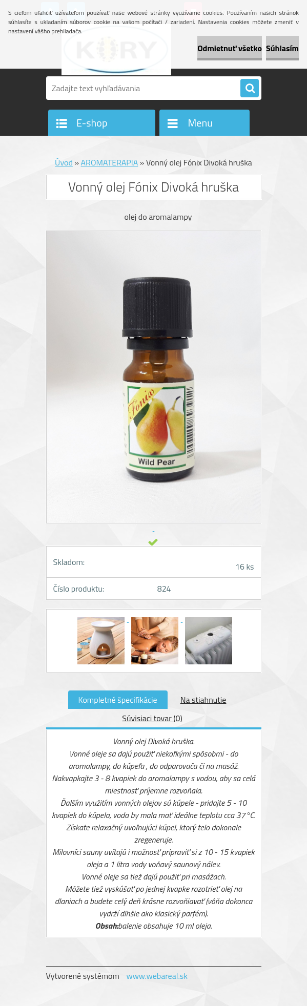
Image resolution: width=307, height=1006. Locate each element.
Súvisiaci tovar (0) (152, 718)
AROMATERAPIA (109, 162)
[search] (249, 88)
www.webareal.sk (157, 976)
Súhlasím (282, 48)
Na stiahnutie (203, 700)
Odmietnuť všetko (229, 48)
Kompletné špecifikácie (117, 700)
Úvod (64, 162)
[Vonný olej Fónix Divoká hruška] (102, 619)
